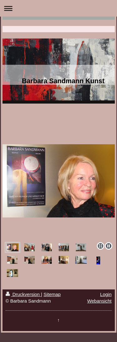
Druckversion (23, 294)
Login (106, 294)
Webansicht (99, 301)
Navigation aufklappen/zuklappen (58, 8)
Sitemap (52, 294)
